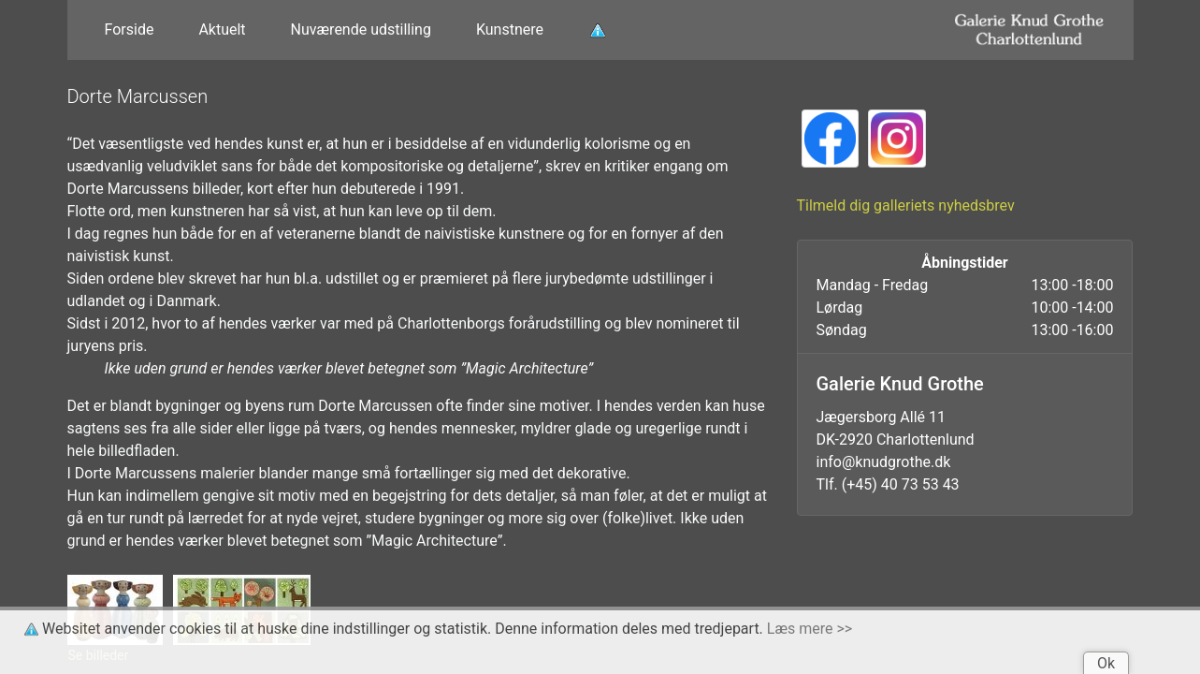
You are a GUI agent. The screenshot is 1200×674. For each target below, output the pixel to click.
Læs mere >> (809, 628)
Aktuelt (221, 29)
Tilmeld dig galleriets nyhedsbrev (906, 205)
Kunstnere (509, 29)
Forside (129, 29)
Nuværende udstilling (361, 29)
